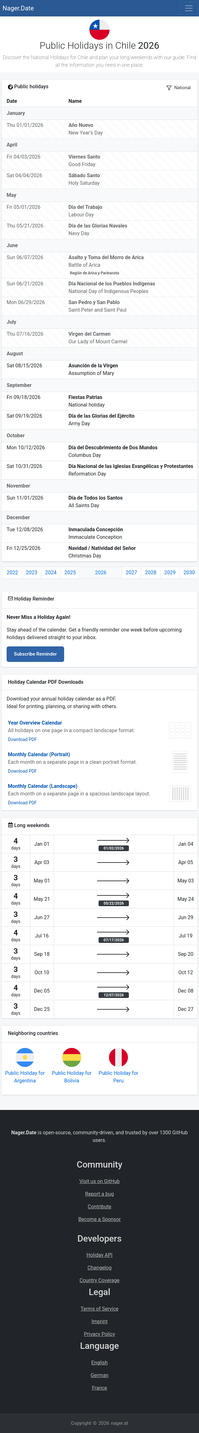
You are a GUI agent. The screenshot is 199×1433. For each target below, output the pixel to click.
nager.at (119, 1423)
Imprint (100, 1321)
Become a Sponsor (99, 1219)
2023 (31, 573)
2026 (100, 573)
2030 (189, 573)
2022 (12, 573)
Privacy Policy (99, 1334)
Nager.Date (18, 8)
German (99, 1375)
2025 (70, 573)
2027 (131, 573)
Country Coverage (99, 1280)
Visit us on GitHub (99, 1181)
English (99, 1363)
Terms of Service (99, 1309)
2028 (150, 573)
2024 (51, 573)
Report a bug (99, 1194)
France (99, 1388)
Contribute (99, 1207)
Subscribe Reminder (35, 654)
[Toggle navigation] (189, 8)
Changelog (99, 1268)
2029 (170, 573)
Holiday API (99, 1255)
